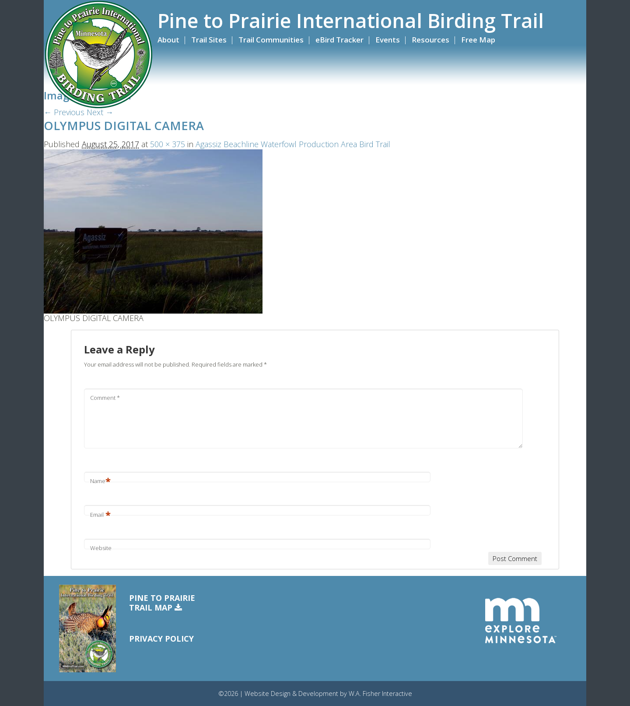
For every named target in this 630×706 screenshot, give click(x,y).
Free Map (478, 39)
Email (100, 514)
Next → (100, 112)
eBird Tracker (339, 39)
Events (387, 39)
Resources (430, 39)
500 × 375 (167, 144)
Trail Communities (271, 39)
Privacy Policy (161, 638)
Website (101, 548)
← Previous (64, 112)
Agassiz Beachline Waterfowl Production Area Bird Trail (293, 144)
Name (100, 480)
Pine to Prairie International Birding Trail (351, 20)
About (168, 39)
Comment (105, 398)
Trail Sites (209, 39)
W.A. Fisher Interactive (380, 693)
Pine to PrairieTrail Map (162, 602)
